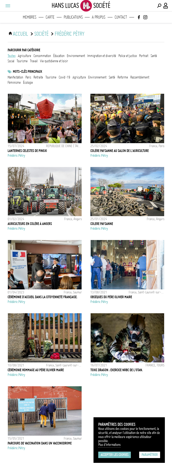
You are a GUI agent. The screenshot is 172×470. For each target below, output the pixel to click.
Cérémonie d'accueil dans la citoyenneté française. (42, 297)
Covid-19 (64, 77)
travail (34, 61)
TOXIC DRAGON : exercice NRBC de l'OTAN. (116, 370)
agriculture (24, 56)
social (11, 61)
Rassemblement (139, 77)
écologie (28, 82)
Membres (29, 17)
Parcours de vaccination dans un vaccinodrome (40, 443)
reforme (123, 77)
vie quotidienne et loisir (54, 61)
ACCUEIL (20, 34)
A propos (98, 17)
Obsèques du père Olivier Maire (111, 297)
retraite (38, 77)
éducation (58, 56)
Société (41, 34)
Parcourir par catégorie (24, 50)
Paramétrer (150, 455)
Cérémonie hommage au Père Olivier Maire (36, 370)
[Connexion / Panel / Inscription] (165, 5)
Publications (73, 17)
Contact (121, 17)
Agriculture (79, 77)
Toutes (11, 56)
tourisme (22, 61)
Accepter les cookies (114, 455)
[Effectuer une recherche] (159, 5)
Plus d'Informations (109, 445)
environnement (76, 56)
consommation (42, 56)
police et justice (127, 56)
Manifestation (15, 77)
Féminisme (14, 82)
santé (154, 56)
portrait (143, 56)
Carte (50, 17)
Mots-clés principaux (27, 71)
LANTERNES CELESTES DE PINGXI (27, 151)
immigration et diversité (101, 56)
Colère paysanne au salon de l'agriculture (119, 151)
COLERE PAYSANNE (101, 224)
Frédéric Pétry (69, 34)
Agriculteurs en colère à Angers (30, 224)
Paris (28, 77)
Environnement (97, 77)
